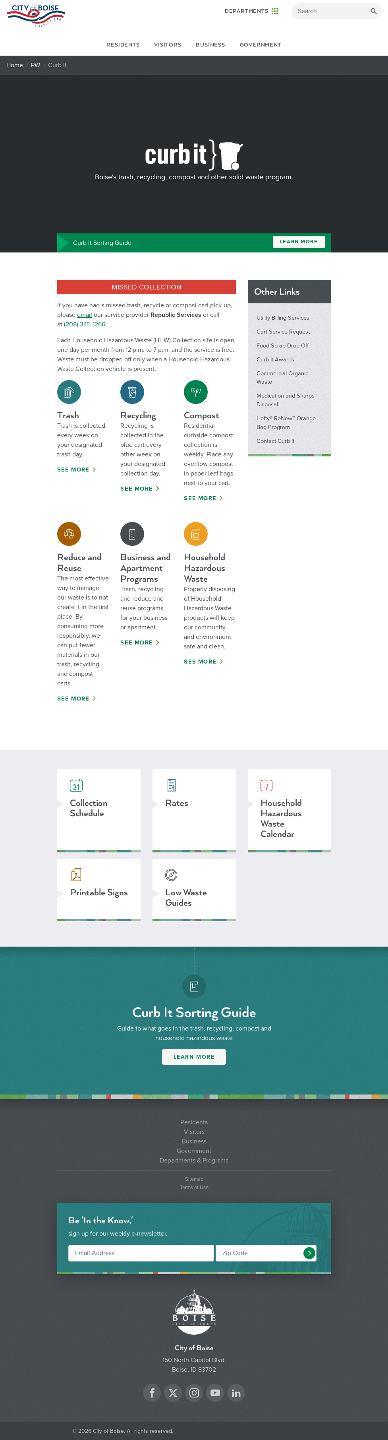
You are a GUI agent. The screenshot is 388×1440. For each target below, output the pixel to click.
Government (261, 45)
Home (14, 65)
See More (73, 469)
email (84, 315)
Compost (201, 415)
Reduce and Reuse (79, 562)
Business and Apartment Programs (145, 568)
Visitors (167, 45)
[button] (309, 1253)
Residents (122, 45)
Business (210, 45)
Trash (68, 415)
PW (35, 65)
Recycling (138, 415)
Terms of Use (194, 1187)
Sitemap (194, 1179)
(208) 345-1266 (84, 324)
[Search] (336, 11)
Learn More (299, 242)
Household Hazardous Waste (204, 568)
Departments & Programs (194, 1160)
